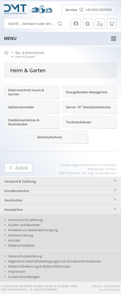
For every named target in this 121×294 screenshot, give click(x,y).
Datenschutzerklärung (25, 256)
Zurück (18, 173)
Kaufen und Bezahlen (24, 225)
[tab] (60, 181)
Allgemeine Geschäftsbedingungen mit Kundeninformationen (54, 261)
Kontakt (14, 240)
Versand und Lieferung (25, 219)
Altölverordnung (20, 235)
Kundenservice (16, 190)
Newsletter (13, 209)
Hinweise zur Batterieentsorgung (33, 230)
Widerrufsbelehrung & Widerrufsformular (39, 266)
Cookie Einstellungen (24, 276)
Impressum (16, 271)
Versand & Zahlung (20, 181)
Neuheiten (13, 200)
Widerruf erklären (21, 245)
